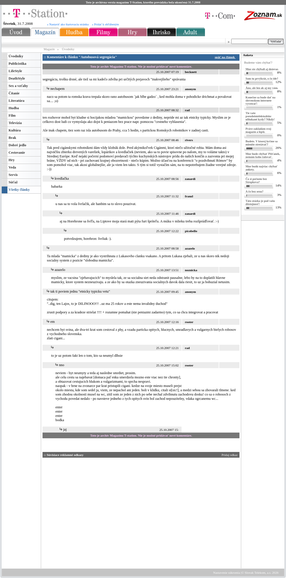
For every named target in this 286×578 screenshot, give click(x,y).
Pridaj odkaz (229, 455)
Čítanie (14, 93)
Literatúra (16, 101)
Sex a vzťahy (18, 86)
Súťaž (13, 182)
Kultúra (15, 130)
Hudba (14, 108)
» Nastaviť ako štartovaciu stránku (68, 24)
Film (12, 115)
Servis (13, 175)
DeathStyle (17, 78)
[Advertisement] (201, 544)
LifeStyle (15, 71)
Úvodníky (68, 49)
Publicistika (17, 64)
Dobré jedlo (17, 145)
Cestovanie (17, 153)
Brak (12, 138)
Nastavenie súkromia (226, 572)
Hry (12, 160)
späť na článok (226, 57)
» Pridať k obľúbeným (105, 24)
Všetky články (19, 190)
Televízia (15, 123)
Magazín (49, 49)
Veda (12, 167)
